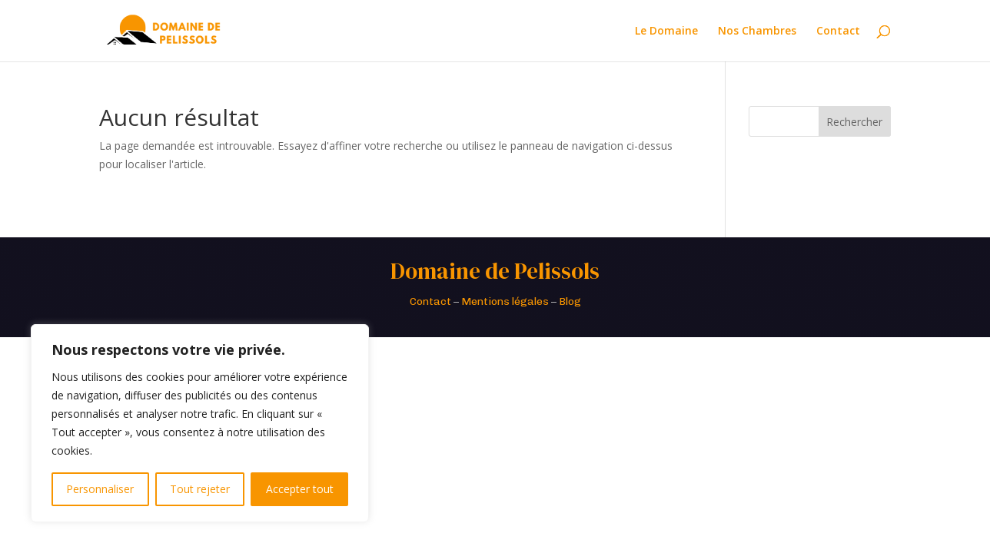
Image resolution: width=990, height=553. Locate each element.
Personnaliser (100, 489)
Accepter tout (300, 489)
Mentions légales (505, 301)
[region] (200, 423)
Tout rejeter (200, 489)
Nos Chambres (757, 31)
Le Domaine (666, 31)
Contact (838, 31)
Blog (570, 301)
